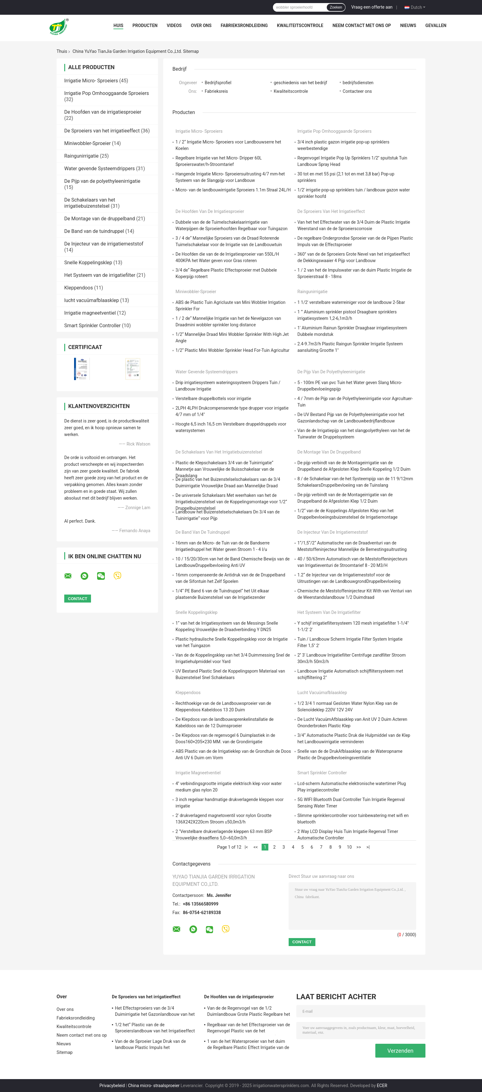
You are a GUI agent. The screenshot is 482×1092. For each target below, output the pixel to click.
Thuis (62, 51)
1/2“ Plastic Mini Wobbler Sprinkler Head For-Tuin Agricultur (232, 350)
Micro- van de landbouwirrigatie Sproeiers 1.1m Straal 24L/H (233, 189)
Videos (174, 25)
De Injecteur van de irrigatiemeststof (103, 244)
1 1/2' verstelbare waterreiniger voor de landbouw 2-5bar (351, 302)
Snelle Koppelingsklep (88, 262)
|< (246, 847)
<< (255, 847)
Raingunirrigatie (81, 156)
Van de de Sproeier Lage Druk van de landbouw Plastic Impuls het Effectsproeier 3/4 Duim (150, 1045)
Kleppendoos (78, 288)
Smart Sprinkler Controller (92, 325)
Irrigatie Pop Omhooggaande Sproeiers (106, 93)
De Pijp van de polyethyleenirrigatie (102, 181)
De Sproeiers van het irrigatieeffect (102, 131)
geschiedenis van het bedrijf (300, 82)
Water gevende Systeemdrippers (99, 168)
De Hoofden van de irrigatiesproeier (102, 112)
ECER (382, 1085)
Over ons (201, 25)
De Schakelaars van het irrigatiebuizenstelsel (89, 203)
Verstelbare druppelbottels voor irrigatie (213, 398)
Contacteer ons (357, 91)
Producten (144, 25)
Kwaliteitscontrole (300, 25)
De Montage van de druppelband (99, 219)
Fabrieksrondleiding (244, 25)
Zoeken (336, 7)
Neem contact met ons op (362, 25)
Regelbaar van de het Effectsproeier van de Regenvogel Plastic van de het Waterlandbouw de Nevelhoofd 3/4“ (248, 1028)
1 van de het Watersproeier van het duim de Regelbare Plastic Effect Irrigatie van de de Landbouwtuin (248, 1045)
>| (368, 847)
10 (349, 847)
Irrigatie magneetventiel (90, 313)
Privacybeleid (112, 1085)
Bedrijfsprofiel (218, 82)
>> (359, 847)
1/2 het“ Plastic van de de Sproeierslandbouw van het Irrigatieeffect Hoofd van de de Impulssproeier (155, 1028)
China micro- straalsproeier (154, 1085)
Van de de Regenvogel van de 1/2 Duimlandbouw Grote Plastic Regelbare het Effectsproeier (248, 1012)
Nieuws (408, 25)
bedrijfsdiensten (358, 82)
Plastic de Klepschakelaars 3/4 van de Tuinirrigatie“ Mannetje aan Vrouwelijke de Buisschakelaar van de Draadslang (225, 469)
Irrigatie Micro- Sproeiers (91, 81)
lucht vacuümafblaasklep (91, 300)
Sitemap (65, 1052)
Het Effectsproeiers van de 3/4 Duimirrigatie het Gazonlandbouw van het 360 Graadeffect (155, 1012)
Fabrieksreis (216, 91)
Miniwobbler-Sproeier (87, 143)
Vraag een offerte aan (372, 7)
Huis (118, 25)
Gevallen (435, 25)
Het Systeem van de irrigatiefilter (99, 275)
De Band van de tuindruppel (94, 231)
